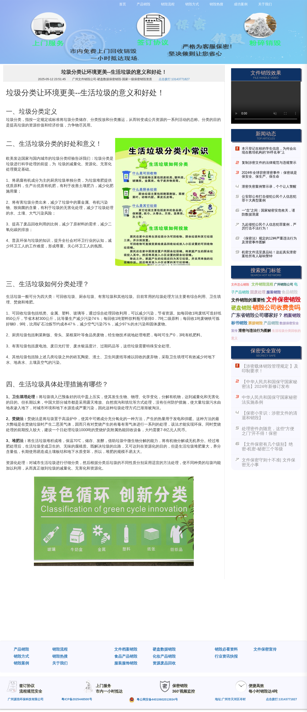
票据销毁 (255, 323)
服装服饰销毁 (125, 663)
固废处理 (257, 292)
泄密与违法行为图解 (254, 331)
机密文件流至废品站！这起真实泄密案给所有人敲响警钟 (269, 254)
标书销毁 (239, 323)
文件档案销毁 (125, 649)
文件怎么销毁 (240, 284)
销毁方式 (21, 656)
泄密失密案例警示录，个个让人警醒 (269, 186)
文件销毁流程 (262, 284)
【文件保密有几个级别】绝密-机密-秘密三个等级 (267, 446)
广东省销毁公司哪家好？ (257, 315)
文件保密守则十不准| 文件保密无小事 (268, 462)
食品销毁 (289, 292)
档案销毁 (292, 315)
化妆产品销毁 (164, 656)
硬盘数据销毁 (164, 649)
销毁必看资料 (226, 649)
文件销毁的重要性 (248, 300)
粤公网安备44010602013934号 (153, 699)
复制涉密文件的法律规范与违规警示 (269, 162)
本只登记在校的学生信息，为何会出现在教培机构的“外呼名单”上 (269, 150)
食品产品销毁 (125, 656)
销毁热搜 (60, 656)
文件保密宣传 (265, 649)
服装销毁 (273, 292)
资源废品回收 (164, 663)
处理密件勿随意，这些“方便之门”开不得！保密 (268, 431)
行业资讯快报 (226, 656)
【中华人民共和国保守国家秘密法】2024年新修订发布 (269, 384)
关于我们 (60, 663)
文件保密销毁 (283, 299)
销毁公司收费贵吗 (276, 307)
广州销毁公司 (283, 284)
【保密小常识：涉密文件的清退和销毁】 (269, 415)
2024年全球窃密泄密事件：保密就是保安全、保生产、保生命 (269, 174)
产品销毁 (271, 323)
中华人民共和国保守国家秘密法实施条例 (269, 399)
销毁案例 (21, 663)
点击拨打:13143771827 (174, 79)
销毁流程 (60, 649)
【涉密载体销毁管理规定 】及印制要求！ (270, 368)
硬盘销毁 (241, 308)
